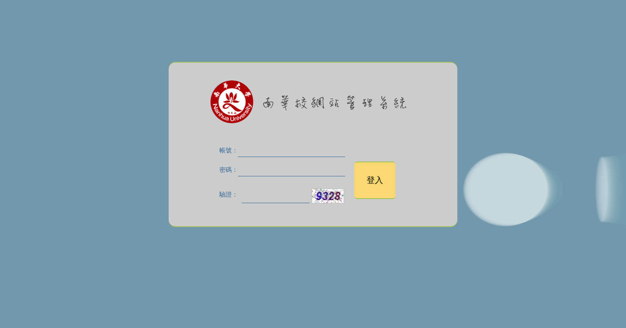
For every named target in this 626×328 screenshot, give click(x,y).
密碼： (228, 169)
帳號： (228, 150)
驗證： (228, 194)
